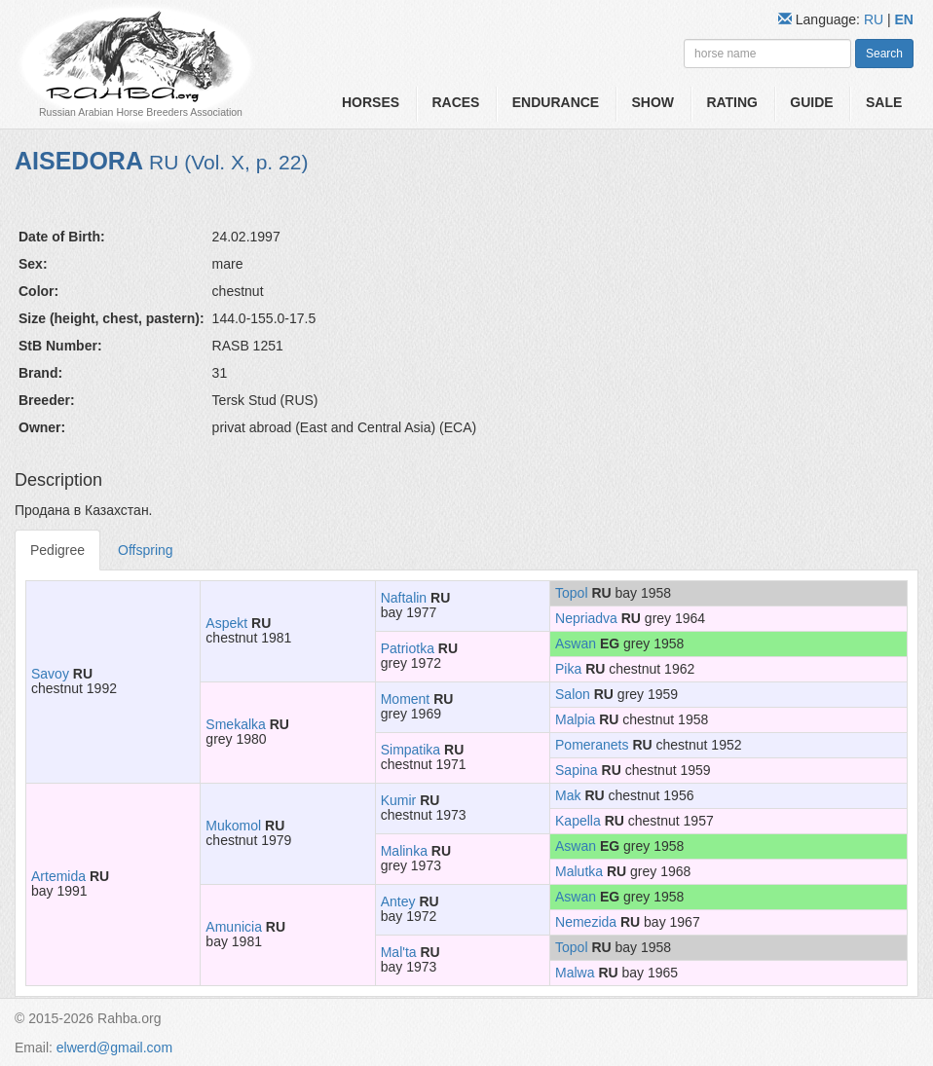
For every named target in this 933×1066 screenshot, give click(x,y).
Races (455, 102)
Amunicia (233, 927)
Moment (405, 699)
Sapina (576, 770)
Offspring (145, 550)
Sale (884, 102)
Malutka (579, 871)
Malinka (404, 851)
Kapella (578, 820)
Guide (811, 102)
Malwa (574, 972)
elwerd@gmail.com (114, 1047)
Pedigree (57, 550)
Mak (567, 795)
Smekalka (235, 724)
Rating (732, 102)
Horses (370, 102)
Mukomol (233, 825)
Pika (568, 669)
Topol (571, 593)
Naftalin (404, 598)
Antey (398, 901)
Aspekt (226, 623)
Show (653, 102)
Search (884, 53)
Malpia (575, 719)
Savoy (50, 673)
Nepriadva (586, 618)
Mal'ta (399, 952)
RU (875, 19)
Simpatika (410, 749)
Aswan (575, 643)
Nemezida (585, 922)
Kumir (399, 800)
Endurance (555, 102)
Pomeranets (591, 745)
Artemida (58, 876)
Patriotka (407, 648)
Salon (572, 694)
